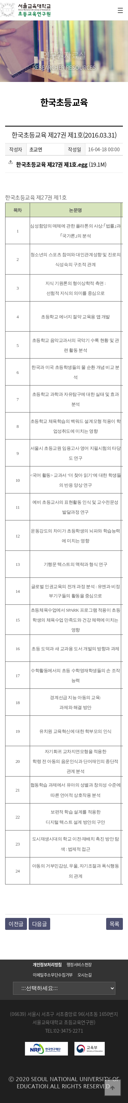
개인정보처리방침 (47, 965)
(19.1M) (57, 164)
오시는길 (84, 975)
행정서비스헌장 (79, 965)
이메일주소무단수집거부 (53, 975)
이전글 (16, 924)
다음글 (39, 924)
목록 (114, 924)
